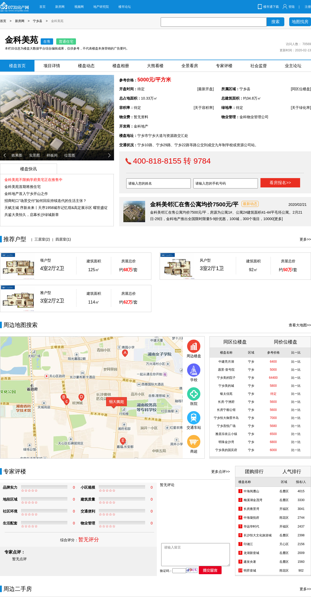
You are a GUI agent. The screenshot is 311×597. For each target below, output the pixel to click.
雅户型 (45, 293)
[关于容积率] (204, 108)
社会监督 (258, 66)
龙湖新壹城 (251, 553)
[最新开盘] (205, 89)
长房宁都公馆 (226, 410)
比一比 (296, 361)
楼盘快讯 (28, 169)
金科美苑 (57, 21)
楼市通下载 (271, 7)
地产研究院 (101, 7)
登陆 (291, 7)
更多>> (305, 239)
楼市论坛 (124, 7)
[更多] (278, 219)
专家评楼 (224, 66)
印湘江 (248, 544)
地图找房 (300, 21)
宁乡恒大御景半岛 (226, 418)
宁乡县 (37, 21)
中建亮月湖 (226, 361)
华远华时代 (251, 526)
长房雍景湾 (251, 509)
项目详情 (52, 66)
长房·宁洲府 (226, 402)
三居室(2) (42, 239)
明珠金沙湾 (226, 442)
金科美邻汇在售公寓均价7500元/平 (194, 204)
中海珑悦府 (251, 517)
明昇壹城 (250, 570)
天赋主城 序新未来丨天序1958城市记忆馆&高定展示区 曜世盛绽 (56, 208)
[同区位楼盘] (301, 89)
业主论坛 (293, 66)
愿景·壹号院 (226, 369)
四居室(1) (63, 239)
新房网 (60, 7)
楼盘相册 (120, 66)
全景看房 (189, 66)
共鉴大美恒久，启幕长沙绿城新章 (31, 215)
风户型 (205, 260)
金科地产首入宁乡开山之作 (26, 194)
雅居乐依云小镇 (226, 434)
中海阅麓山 (251, 491)
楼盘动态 (86, 66)
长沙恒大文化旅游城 (258, 535)
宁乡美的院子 (226, 378)
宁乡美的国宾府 (226, 450)
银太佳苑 (226, 394)
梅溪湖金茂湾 (253, 500)
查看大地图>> (300, 325)
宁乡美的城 (226, 386)
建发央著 (250, 562)
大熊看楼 (155, 66)
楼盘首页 (17, 66)
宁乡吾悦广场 (226, 426)
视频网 (79, 7)
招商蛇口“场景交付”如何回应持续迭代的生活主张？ (45, 201)
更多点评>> (220, 471)
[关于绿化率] (301, 108)
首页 (42, 7)
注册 (308, 7)
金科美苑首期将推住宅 (22, 187)
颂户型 (45, 260)
